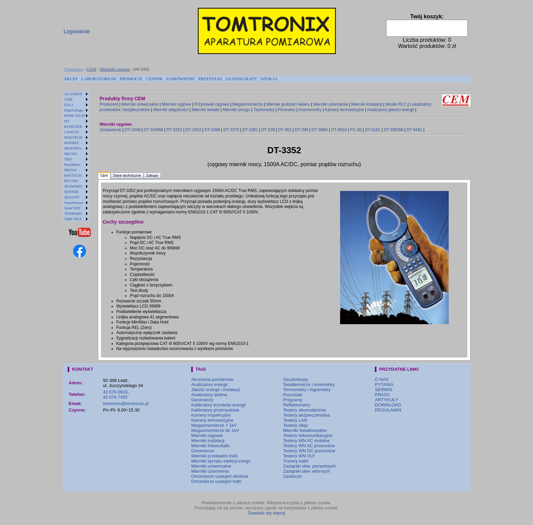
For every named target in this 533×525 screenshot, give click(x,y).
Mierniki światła (205, 109)
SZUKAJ (269, 78)
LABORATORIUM (98, 78)
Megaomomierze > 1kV (214, 425)
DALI (68, 105)
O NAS (382, 379)
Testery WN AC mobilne (306, 440)
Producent (109, 104)
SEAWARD (73, 186)
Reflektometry (296, 404)
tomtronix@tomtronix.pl (126, 403)
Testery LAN (295, 420)
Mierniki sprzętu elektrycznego (221, 460)
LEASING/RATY (241, 78)
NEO (68, 159)
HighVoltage (73, 110)
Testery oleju (295, 425)
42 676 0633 (115, 392)
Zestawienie (110, 129)
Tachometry (263, 109)
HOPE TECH (74, 115)
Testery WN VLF (299, 455)
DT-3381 (250, 129)
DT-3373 (231, 129)
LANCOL (72, 132)
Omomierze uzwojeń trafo (216, 481)
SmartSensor (73, 202)
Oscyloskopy (295, 379)
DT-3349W (153, 129)
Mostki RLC (396, 104)
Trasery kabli (295, 460)
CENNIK (154, 78)
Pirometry (286, 109)
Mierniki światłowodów (305, 430)
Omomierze (202, 450)
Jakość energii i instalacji (215, 389)
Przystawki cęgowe (211, 104)
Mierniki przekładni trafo (214, 455)
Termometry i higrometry (307, 389)
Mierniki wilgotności (170, 109)
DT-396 (301, 129)
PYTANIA (384, 384)
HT (66, 121)
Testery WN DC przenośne (309, 450)
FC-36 (355, 129)
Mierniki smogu (236, 109)
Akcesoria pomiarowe (212, 379)
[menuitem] (71, 78)
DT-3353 (193, 129)
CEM (91, 69)
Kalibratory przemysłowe (215, 410)
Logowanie (77, 31)
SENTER (71, 192)
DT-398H (319, 129)
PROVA (70, 170)
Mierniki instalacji (366, 104)
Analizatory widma (209, 394)
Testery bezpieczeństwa (306, 415)
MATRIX (71, 143)
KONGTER (73, 126)
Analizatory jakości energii (390, 109)
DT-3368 (212, 129)
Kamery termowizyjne (344, 109)
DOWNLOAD (388, 404)
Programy (292, 399)
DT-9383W (393, 129)
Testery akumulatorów (304, 410)
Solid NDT (72, 208)
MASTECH (73, 137)
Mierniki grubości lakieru (288, 104)
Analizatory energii (209, 384)
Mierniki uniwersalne (140, 104)
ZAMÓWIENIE (180, 78)
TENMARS (73, 213)
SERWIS (383, 389)
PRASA (382, 394)
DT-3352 (174, 129)
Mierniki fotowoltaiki (210, 445)
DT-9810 (339, 129)
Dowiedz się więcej (266, 512)
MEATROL (73, 148)
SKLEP (71, 78)
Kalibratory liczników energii (218, 404)
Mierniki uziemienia (330, 104)
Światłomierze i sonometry (309, 384)
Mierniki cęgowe (115, 69)
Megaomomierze (248, 104)
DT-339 (268, 129)
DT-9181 (372, 129)
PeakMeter (72, 164)
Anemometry (310, 109)
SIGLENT (72, 197)
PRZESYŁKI (210, 78)
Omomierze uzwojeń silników (219, 476)
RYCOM (71, 181)
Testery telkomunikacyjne (307, 435)
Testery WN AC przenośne (309, 445)
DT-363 (284, 129)
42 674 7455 (115, 397)
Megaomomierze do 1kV (215, 430)
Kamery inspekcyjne (210, 415)
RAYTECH (73, 175)
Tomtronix (73, 69)
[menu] (76, 156)
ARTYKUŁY (386, 399)
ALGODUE (73, 94)
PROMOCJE (131, 78)
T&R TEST (73, 219)
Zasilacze (292, 476)
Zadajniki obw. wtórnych (306, 471)
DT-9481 (414, 129)
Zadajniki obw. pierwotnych (309, 466)
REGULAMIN (388, 410)
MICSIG (71, 154)
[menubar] (171, 78)
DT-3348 (132, 129)
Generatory (202, 399)
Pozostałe (293, 394)
